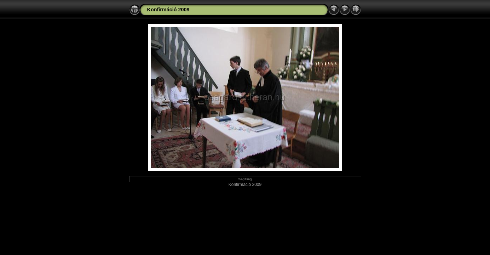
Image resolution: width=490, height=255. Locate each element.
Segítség (245, 179)
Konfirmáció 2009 (168, 9)
